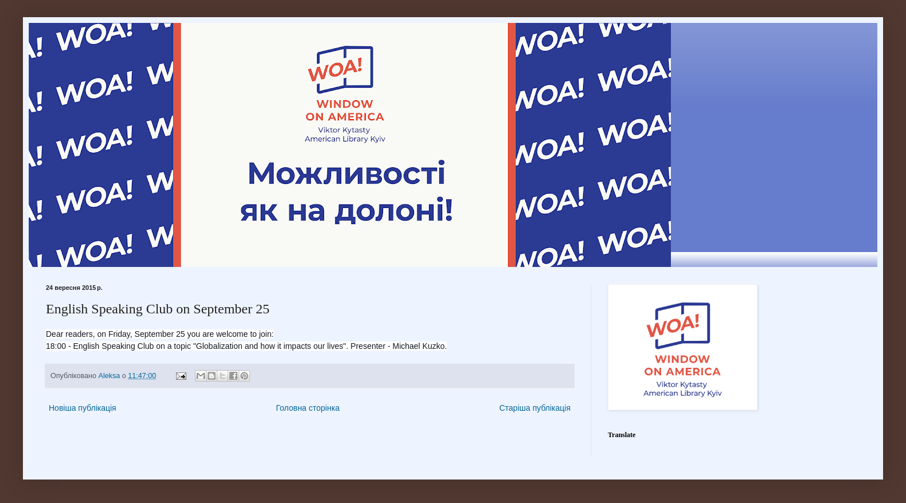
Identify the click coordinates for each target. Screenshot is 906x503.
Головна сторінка (307, 407)
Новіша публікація (82, 407)
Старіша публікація (535, 407)
